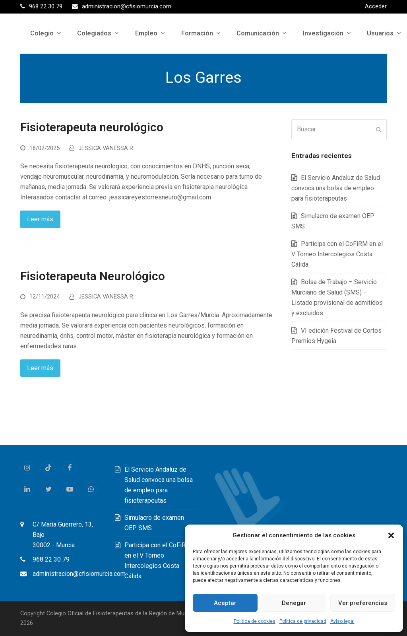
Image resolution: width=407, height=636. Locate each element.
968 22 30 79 (51, 559)
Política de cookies (254, 621)
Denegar (294, 603)
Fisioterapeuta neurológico (91, 127)
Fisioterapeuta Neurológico (92, 276)
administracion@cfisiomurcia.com (79, 573)
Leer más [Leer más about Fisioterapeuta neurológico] (40, 219)
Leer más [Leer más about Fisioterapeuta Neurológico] (40, 368)
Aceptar (225, 603)
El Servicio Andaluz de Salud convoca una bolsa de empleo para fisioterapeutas (335, 188)
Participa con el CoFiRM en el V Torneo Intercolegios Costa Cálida (337, 254)
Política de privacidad (302, 621)
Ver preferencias (362, 603)
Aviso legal (342, 621)
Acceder (376, 6)
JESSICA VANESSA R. (106, 148)
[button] (391, 535)
